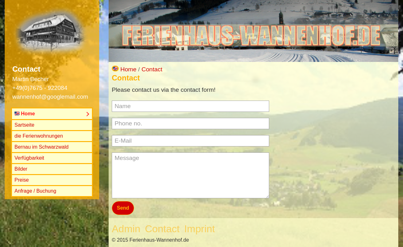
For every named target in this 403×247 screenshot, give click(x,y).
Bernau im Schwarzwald (41, 147)
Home (24, 113)
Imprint (199, 228)
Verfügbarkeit (29, 158)
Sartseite (24, 125)
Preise (21, 180)
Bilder (20, 169)
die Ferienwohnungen (38, 136)
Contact (152, 69)
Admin (126, 228)
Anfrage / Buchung (35, 191)
